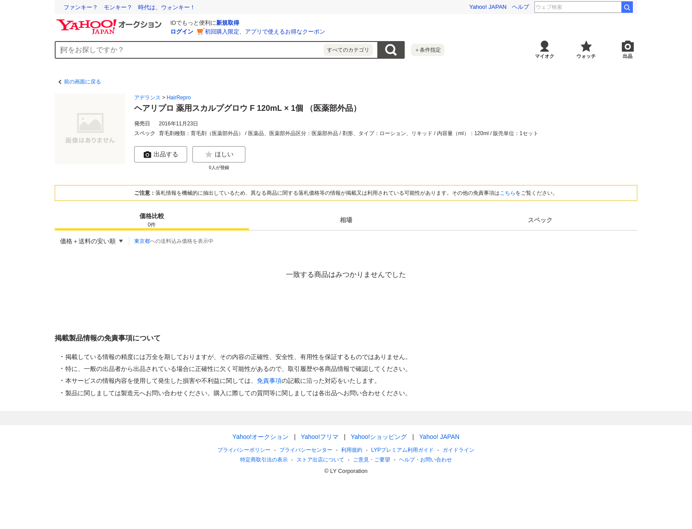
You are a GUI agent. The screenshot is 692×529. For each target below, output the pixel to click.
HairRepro (179, 97)
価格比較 (151, 220)
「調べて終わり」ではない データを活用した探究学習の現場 (144, 7)
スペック (540, 219)
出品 (627, 56)
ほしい (218, 154)
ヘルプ (520, 7)
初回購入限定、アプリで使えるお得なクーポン (265, 31)
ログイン (181, 31)
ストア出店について (320, 460)
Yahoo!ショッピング (379, 436)
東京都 (142, 241)
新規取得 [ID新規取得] (227, 22)
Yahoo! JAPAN (488, 7)
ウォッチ (586, 56)
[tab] (152, 220)
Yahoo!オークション (261, 436)
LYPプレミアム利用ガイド (402, 450)
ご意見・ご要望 (371, 460)
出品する (160, 154)
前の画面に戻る (82, 82)
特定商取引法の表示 (264, 460)
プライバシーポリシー (244, 450)
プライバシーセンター (305, 450)
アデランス (147, 97)
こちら (507, 193)
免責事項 (269, 380)
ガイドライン (458, 450)
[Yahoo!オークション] (110, 21)
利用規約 (351, 450)
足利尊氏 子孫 (598, 7)
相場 (346, 219)
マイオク (544, 56)
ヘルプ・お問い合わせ (425, 460)
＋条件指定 (427, 50)
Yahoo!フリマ (319, 436)
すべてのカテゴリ (348, 50)
